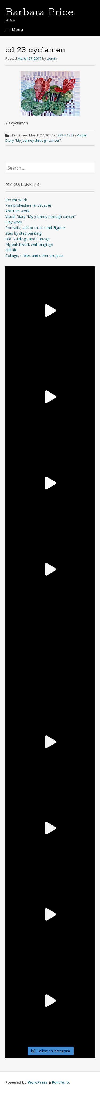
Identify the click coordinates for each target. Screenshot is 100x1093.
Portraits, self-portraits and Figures (35, 227)
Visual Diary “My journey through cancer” (40, 216)
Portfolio (60, 1082)
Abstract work (17, 210)
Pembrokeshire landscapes (28, 205)
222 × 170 (65, 135)
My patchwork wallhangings (29, 244)
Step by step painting (23, 233)
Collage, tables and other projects (34, 255)
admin (52, 58)
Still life (11, 249)
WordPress (37, 1082)
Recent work (16, 199)
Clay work (13, 222)
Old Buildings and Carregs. (27, 238)
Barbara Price (39, 12)
